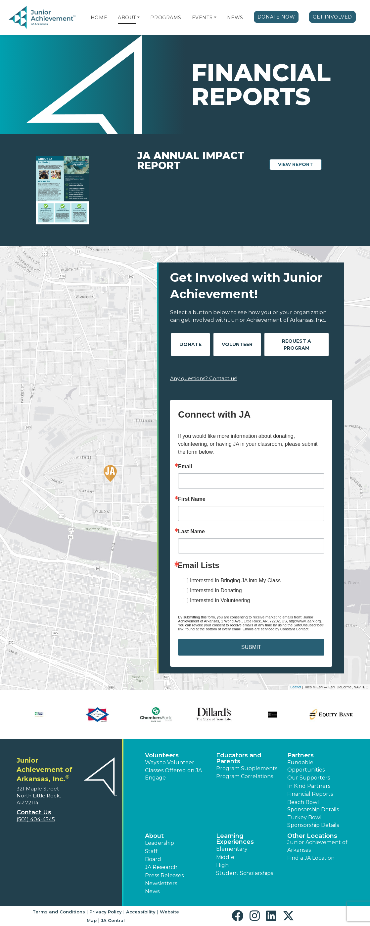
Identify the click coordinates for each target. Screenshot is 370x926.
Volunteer (237, 344)
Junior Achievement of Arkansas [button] (317, 846)
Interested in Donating (216, 590)
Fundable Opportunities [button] (306, 766)
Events (202, 18)
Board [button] (153, 859)
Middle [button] (225, 857)
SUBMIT (251, 647)
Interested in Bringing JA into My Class (235, 580)
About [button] (154, 836)
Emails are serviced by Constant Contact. (276, 629)
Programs (165, 18)
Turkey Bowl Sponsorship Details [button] (313, 821)
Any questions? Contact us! (203, 378)
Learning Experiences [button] (235, 839)
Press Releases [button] (164, 875)
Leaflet (295, 687)
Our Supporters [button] (308, 778)
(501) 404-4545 (36, 819)
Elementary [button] (232, 849)
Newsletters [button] (161, 883)
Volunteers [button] (162, 755)
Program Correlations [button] (244, 776)
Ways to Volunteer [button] (169, 762)
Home (99, 18)
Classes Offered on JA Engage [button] (173, 774)
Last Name (191, 531)
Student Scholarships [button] (244, 873)
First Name (192, 499)
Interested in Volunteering (220, 600)
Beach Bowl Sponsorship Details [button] (313, 806)
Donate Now (276, 17)
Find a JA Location (311, 858)
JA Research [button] (161, 867)
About (127, 18)
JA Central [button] (113, 920)
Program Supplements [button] (246, 768)
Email (185, 466)
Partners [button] (300, 755)
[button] (138, 18)
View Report (300, 164)
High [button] (222, 865)
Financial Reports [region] (310, 794)
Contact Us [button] (34, 812)
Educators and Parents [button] (238, 758)
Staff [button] (151, 851)
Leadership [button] (159, 843)
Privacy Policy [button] (105, 911)
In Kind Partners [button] (308, 786)
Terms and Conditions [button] (58, 911)
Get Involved (332, 17)
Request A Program (296, 344)
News (235, 18)
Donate (190, 344)
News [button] (152, 891)
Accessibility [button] (141, 911)
